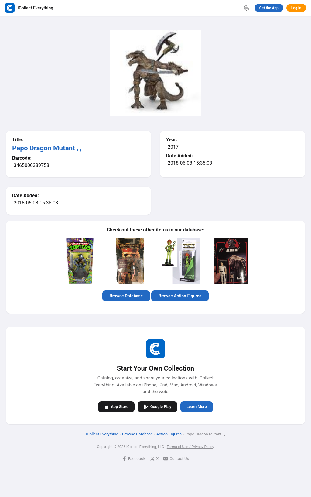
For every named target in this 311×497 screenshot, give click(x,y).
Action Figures (169, 433)
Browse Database (126, 295)
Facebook (133, 458)
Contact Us (176, 458)
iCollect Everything (102, 433)
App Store (116, 406)
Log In (296, 8)
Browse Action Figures (180, 295)
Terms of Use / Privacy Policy (190, 446)
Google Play (158, 406)
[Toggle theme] (246, 8)
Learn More (196, 406)
